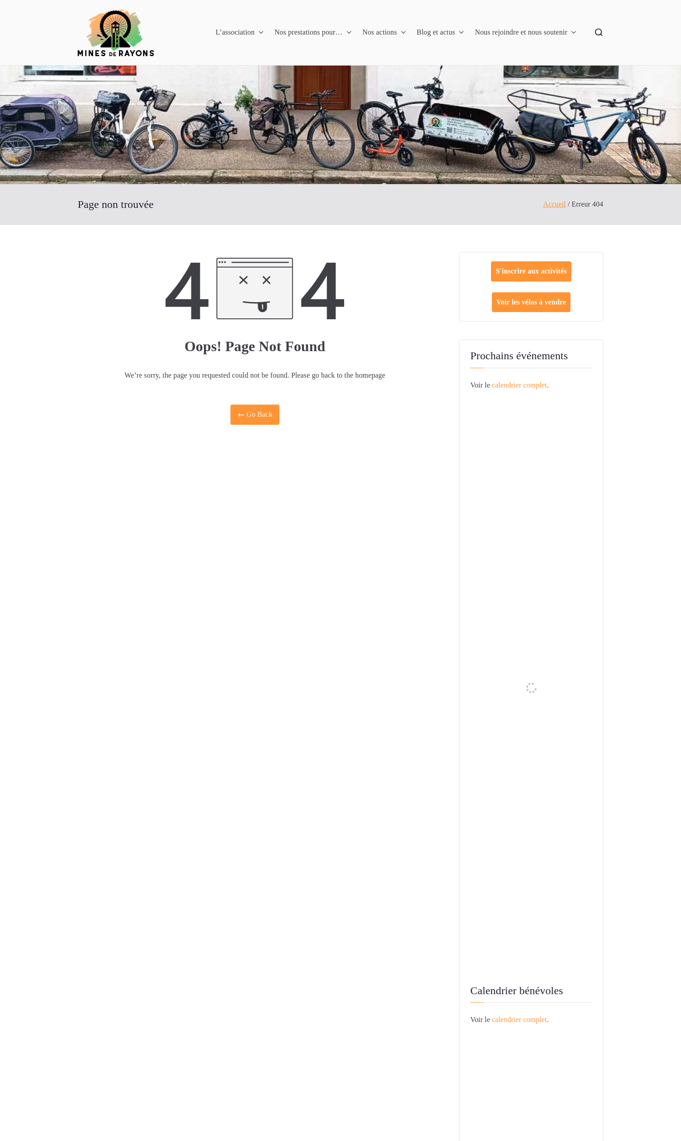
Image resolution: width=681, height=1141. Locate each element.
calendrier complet (519, 385)
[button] (259, 32)
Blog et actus (440, 32)
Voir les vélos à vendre (531, 302)
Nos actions (384, 32)
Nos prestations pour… (313, 32)
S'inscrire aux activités (530, 271)
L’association (240, 32)
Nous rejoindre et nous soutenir (525, 32)
